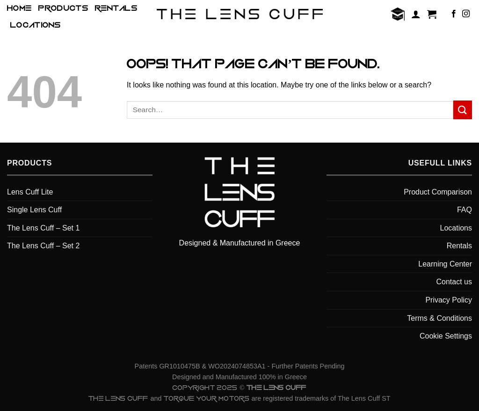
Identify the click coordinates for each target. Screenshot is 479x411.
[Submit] (462, 110)
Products (63, 8)
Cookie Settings (446, 336)
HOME (19, 8)
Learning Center (445, 264)
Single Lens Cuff (34, 210)
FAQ (464, 210)
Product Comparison (438, 192)
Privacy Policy (448, 300)
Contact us (454, 282)
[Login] (416, 14)
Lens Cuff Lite (30, 192)
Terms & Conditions (439, 318)
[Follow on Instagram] (466, 14)
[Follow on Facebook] (453, 14)
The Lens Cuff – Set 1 (43, 228)
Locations (35, 25)
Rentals (116, 8)
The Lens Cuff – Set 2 (43, 246)
